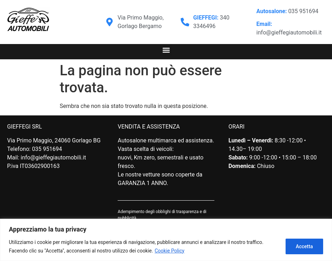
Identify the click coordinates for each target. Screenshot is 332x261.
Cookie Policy (169, 251)
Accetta (304, 246)
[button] (166, 50)
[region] (166, 240)
